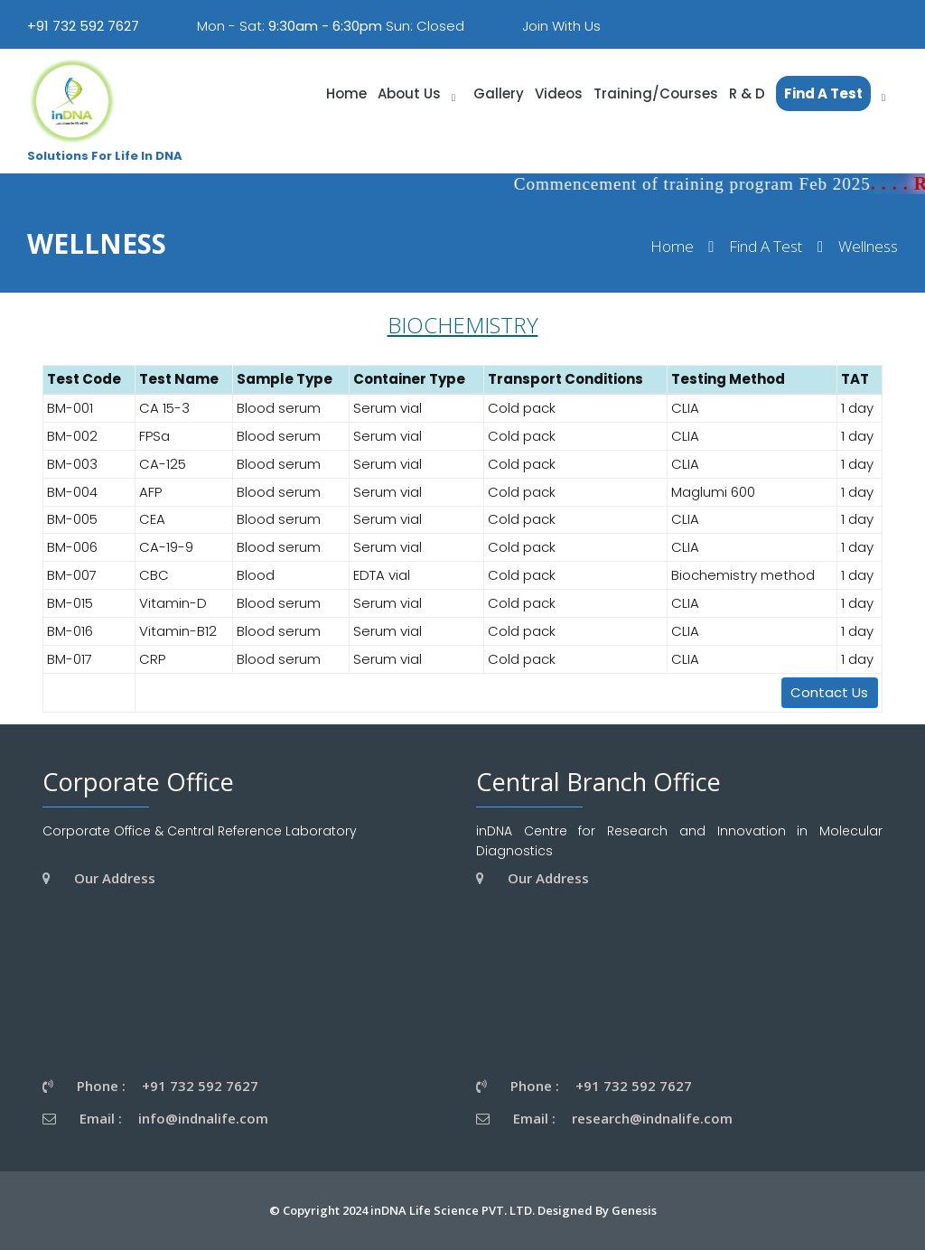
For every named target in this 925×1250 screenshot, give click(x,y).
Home (672, 247)
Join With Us (561, 25)
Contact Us (829, 692)
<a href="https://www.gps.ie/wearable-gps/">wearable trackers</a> (217, 980)
